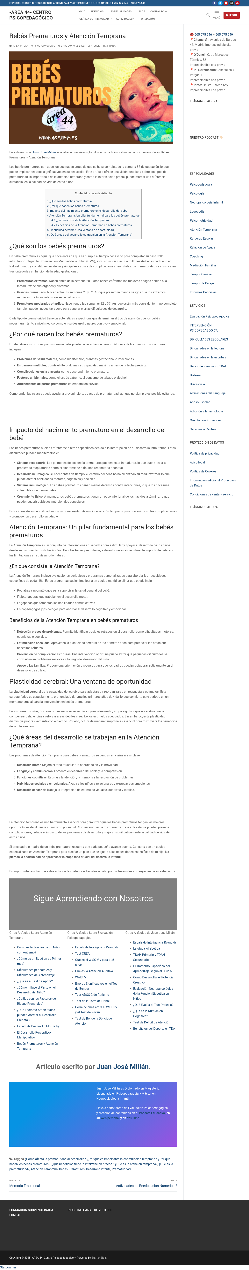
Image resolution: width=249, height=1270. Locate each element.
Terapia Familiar (201, 274)
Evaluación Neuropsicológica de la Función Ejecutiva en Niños (153, 994)
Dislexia (195, 375)
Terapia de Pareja (202, 283)
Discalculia (197, 384)
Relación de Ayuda (202, 247)
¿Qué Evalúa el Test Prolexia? (153, 1005)
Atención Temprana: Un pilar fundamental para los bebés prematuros (93, 215)
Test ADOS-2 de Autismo (92, 995)
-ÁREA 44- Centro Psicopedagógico (31, 15)
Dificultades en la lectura (207, 348)
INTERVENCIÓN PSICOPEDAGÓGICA (204, 328)
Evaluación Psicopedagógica (210, 316)
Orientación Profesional (206, 420)
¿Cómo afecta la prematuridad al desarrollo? (55, 1159)
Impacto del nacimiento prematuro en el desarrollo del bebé (87, 210)
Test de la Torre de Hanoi (92, 1001)
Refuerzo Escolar (201, 238)
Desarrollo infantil (98, 1169)
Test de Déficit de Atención (151, 1022)
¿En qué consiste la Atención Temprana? (80, 220)
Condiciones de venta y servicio (211, 494)
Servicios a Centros (203, 429)
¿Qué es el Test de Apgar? (35, 981)
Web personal (110, 1118)
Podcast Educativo (152, 1113)
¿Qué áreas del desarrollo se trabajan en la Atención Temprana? (90, 234)
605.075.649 (224, 34)
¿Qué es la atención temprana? (136, 1164)
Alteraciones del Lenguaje (207, 393)
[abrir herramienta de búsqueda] (208, 15)
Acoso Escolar (200, 402)
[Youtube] (226, 3)
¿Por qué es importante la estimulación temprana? (122, 1159)
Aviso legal (197, 462)
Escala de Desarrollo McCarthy (38, 1026)
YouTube (133, 1118)
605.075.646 (203, 34)
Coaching (196, 256)
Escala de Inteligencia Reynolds (96, 947)
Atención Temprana (102, 45)
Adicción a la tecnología (206, 411)
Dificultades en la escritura (208, 357)
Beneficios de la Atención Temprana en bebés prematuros (91, 225)
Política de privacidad (204, 453)
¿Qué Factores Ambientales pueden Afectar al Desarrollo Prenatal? (36, 1015)
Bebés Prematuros (72, 1169)
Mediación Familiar (203, 265)
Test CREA (82, 953)
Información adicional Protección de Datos (213, 482)
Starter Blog (99, 1257)
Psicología (197, 193)
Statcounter (8, 1267)
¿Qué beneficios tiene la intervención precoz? (82, 1164)
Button (231, 15)
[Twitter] (220, 3)
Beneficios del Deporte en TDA (154, 1028)
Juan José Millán (44, 152)
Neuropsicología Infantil (206, 202)
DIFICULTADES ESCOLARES (209, 339)
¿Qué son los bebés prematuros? (69, 201)
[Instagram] (231, 3)
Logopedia (197, 211)
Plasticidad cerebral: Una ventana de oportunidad (80, 230)
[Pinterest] (237, 3)
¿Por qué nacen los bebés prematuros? (73, 206)
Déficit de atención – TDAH (208, 366)
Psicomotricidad (201, 220)
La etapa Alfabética (146, 948)
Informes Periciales (203, 292)
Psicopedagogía (201, 184)
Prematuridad (121, 1169)
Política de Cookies (203, 471)
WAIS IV (80, 977)
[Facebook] (214, 3)
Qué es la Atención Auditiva (94, 971)
